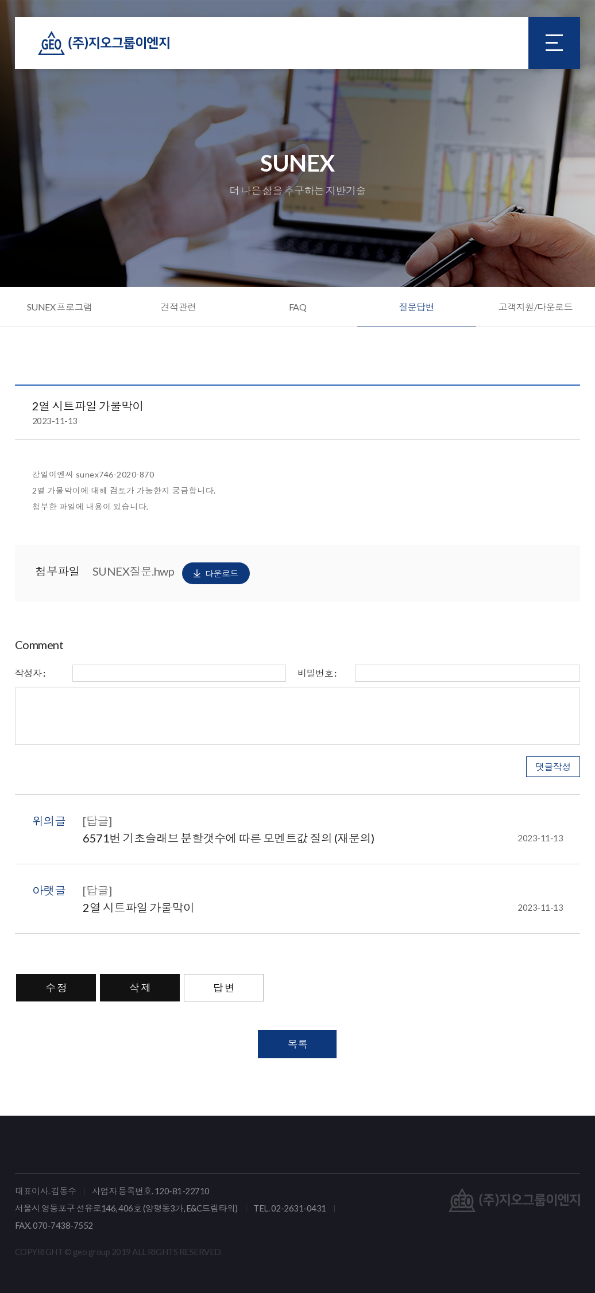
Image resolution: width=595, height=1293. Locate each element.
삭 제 (140, 987)
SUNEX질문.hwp (171, 573)
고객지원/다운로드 (536, 306)
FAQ (298, 306)
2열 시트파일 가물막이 (323, 907)
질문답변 (416, 306)
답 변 (224, 987)
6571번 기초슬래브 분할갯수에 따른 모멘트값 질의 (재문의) (323, 838)
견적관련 (178, 306)
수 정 (56, 987)
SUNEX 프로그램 (59, 306)
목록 (297, 1044)
